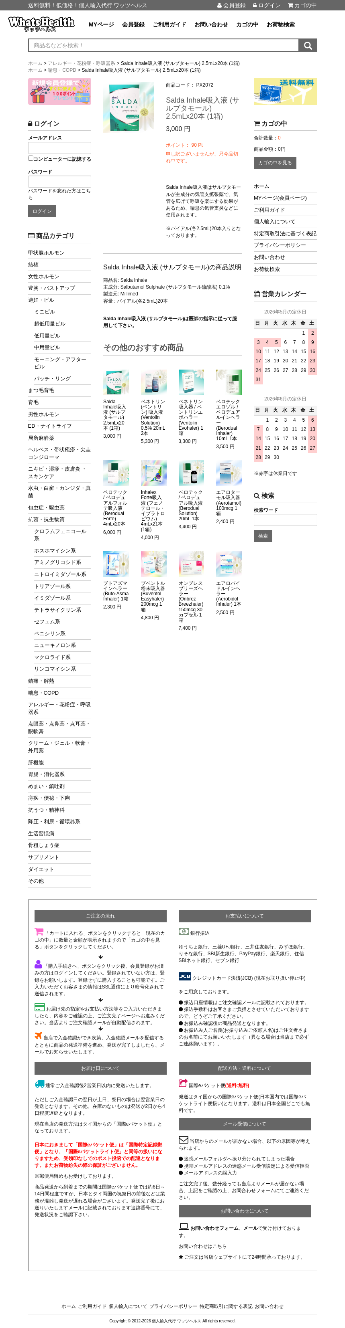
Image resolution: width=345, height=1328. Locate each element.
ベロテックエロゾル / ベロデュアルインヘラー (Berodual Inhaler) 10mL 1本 (228, 420)
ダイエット (41, 869)
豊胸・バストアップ (51, 288)
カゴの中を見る (275, 163)
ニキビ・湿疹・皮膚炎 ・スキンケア (57, 472)
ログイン (267, 5)
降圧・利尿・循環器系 (54, 822)
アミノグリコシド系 (57, 562)
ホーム (261, 186)
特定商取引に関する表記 (226, 1306)
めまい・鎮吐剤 (46, 786)
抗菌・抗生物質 (46, 519)
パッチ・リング (52, 379)
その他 (36, 881)
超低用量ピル (49, 324)
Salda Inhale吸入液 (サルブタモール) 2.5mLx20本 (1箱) (114, 415)
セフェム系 (47, 622)
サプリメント (43, 857)
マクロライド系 (52, 657)
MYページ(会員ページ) (280, 198)
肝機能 (36, 763)
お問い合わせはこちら (203, 1246)
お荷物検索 (281, 24)
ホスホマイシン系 (55, 551)
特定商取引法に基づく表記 (285, 233)
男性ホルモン (43, 414)
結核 (33, 264)
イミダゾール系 (52, 598)
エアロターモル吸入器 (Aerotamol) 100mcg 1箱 (228, 503)
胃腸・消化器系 (46, 774)
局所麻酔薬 (41, 438)
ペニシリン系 (49, 634)
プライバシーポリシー (280, 245)
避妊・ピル (41, 300)
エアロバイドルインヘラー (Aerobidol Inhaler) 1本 (228, 594)
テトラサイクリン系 (57, 610)
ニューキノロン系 (55, 645)
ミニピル (44, 312)
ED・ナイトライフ (50, 426)
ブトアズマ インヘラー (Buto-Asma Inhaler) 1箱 (116, 591)
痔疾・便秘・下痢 (49, 798)
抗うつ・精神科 (46, 810)
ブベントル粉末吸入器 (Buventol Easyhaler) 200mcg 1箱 (153, 596)
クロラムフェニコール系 (60, 535)
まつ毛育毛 (41, 390)
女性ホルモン (43, 276)
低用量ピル (47, 336)
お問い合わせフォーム (214, 1228)
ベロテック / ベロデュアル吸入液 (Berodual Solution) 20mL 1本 (191, 505)
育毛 (33, 402)
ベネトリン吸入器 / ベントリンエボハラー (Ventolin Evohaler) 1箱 (191, 417)
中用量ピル (47, 347)
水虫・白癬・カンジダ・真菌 (59, 492)
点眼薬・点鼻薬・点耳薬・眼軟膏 (59, 727)
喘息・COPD (43, 693)
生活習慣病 (41, 834)
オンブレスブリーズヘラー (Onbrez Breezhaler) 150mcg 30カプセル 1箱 (191, 602)
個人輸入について (275, 221)
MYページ (101, 24)
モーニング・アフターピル (60, 363)
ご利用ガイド (169, 24)
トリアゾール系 (52, 586)
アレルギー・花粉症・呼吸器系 (59, 708)
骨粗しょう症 (43, 845)
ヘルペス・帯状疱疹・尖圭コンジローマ (59, 453)
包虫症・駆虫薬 (46, 508)
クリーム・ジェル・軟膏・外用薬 (59, 747)
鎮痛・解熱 (41, 681)
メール (250, 1228)
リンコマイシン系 (55, 669)
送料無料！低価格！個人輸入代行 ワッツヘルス (88, 5)
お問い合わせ (211, 24)
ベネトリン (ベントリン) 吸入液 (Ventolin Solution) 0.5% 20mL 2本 (153, 417)
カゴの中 (302, 5)
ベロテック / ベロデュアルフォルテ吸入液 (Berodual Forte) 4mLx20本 (115, 508)
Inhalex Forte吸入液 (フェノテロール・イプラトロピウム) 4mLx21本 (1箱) (153, 511)
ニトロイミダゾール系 (60, 574)
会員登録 (231, 5)
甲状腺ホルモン (46, 253)
